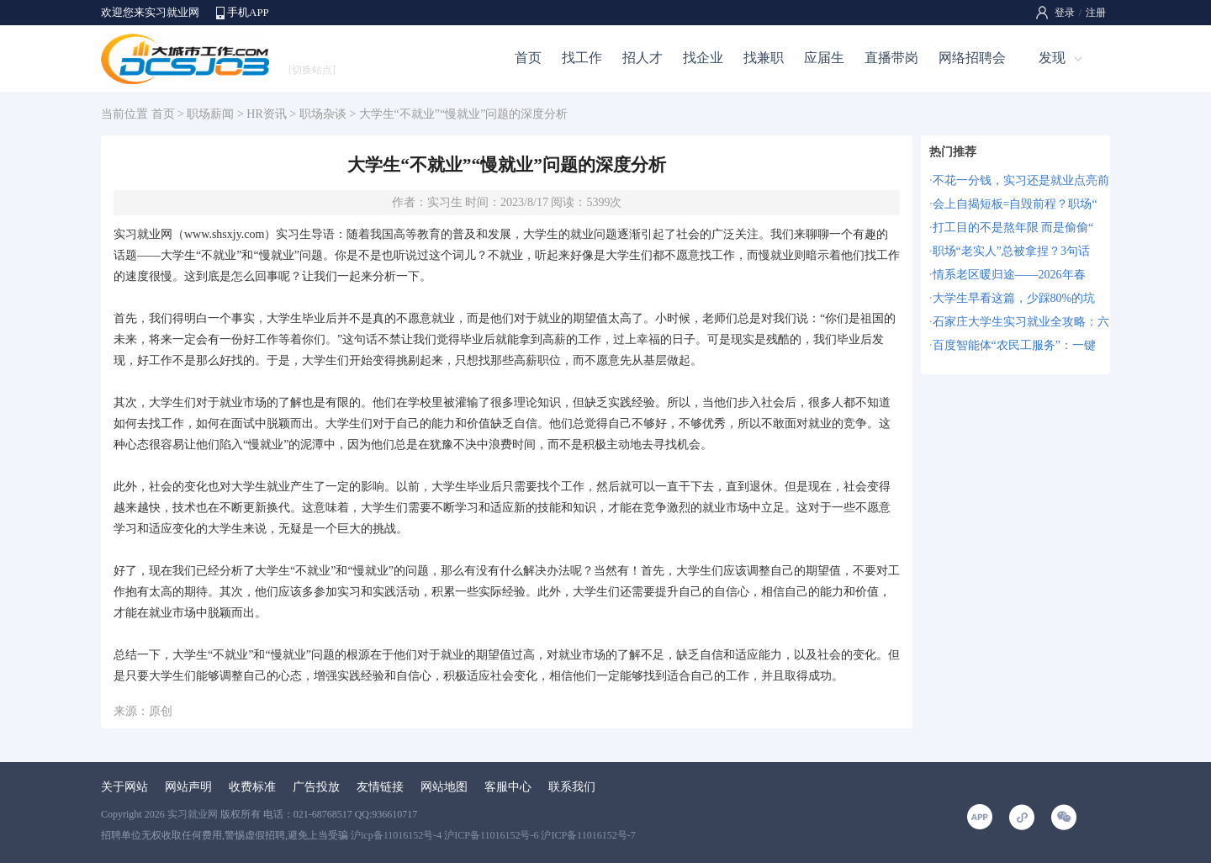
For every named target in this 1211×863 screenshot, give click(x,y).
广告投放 (316, 787)
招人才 (642, 57)
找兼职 (763, 57)
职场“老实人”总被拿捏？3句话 (1011, 251)
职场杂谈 (322, 114)
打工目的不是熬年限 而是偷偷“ (1013, 227)
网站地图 (444, 787)
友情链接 (380, 787)
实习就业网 (192, 814)
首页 (528, 57)
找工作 (582, 57)
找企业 (703, 57)
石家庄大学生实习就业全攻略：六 (1021, 321)
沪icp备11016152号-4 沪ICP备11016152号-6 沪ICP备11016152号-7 (493, 835)
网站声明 (188, 787)
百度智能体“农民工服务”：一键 (1014, 345)
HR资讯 (266, 114)
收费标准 (252, 787)
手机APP (248, 12)
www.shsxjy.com (224, 234)
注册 (1096, 13)
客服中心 (507, 787)
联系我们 (571, 787)
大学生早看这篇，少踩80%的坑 (1014, 298)
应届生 (824, 57)
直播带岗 (891, 57)
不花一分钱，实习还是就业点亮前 (1021, 180)
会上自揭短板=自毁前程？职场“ (1015, 204)
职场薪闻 (210, 114)
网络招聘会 (972, 57)
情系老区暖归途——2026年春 (1009, 274)
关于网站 (124, 787)
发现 (1052, 57)
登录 (1065, 13)
